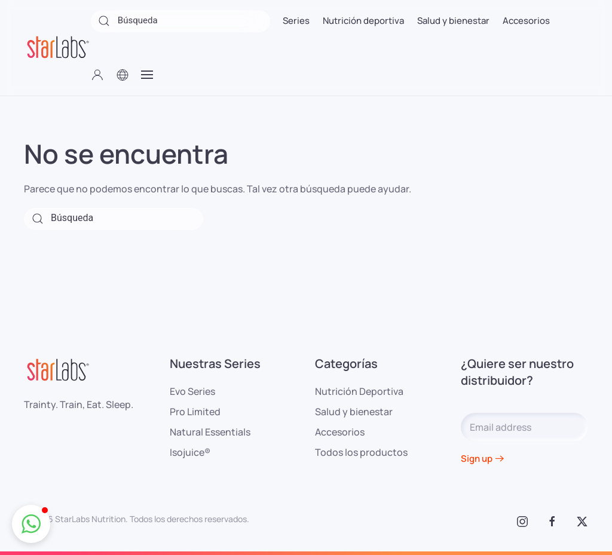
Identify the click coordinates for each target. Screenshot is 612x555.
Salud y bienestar (354, 411)
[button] (97, 75)
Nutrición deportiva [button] (363, 20)
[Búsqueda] (180, 21)
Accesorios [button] (526, 20)
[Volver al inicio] (57, 48)
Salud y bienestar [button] (453, 20)
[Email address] (525, 427)
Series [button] (296, 20)
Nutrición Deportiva (359, 391)
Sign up (476, 458)
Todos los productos (361, 452)
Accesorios (340, 432)
